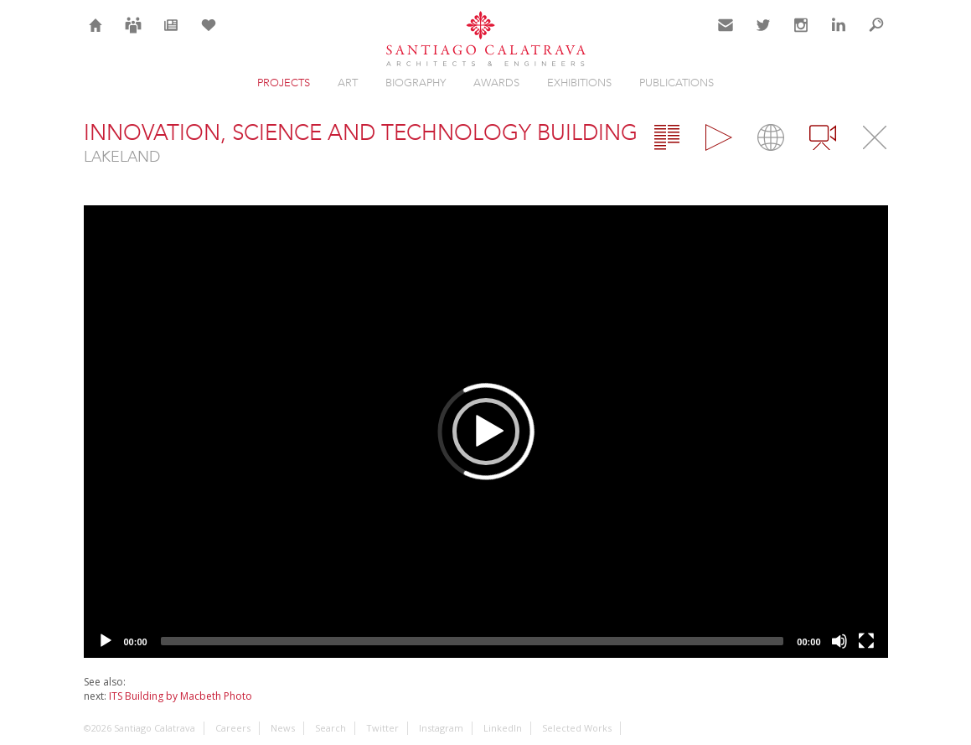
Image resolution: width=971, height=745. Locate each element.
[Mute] (839, 641)
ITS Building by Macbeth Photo (180, 696)
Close (874, 137)
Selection (208, 35)
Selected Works (577, 728)
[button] (485, 431)
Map (770, 137)
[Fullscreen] (866, 641)
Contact (726, 35)
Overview (666, 137)
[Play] (105, 641)
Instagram (801, 35)
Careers (133, 35)
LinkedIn (838, 35)
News (170, 35)
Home (96, 35)
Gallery (718, 137)
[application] (486, 431)
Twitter (763, 35)
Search (876, 35)
